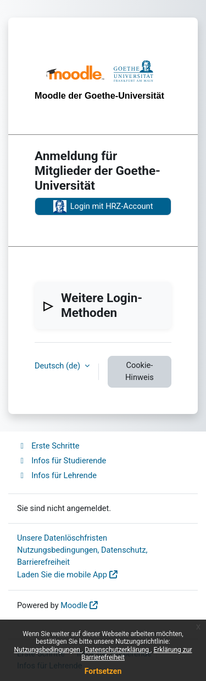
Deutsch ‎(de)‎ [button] (58, 366)
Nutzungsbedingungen (48, 650)
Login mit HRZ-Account (103, 206)
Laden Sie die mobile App (62, 575)
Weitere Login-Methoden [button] (101, 305)
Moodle (73, 605)
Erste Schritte (48, 446)
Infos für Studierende (61, 461)
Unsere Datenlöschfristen (62, 538)
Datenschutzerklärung (118, 650)
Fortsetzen (103, 671)
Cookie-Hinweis (139, 371)
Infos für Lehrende (57, 475)
